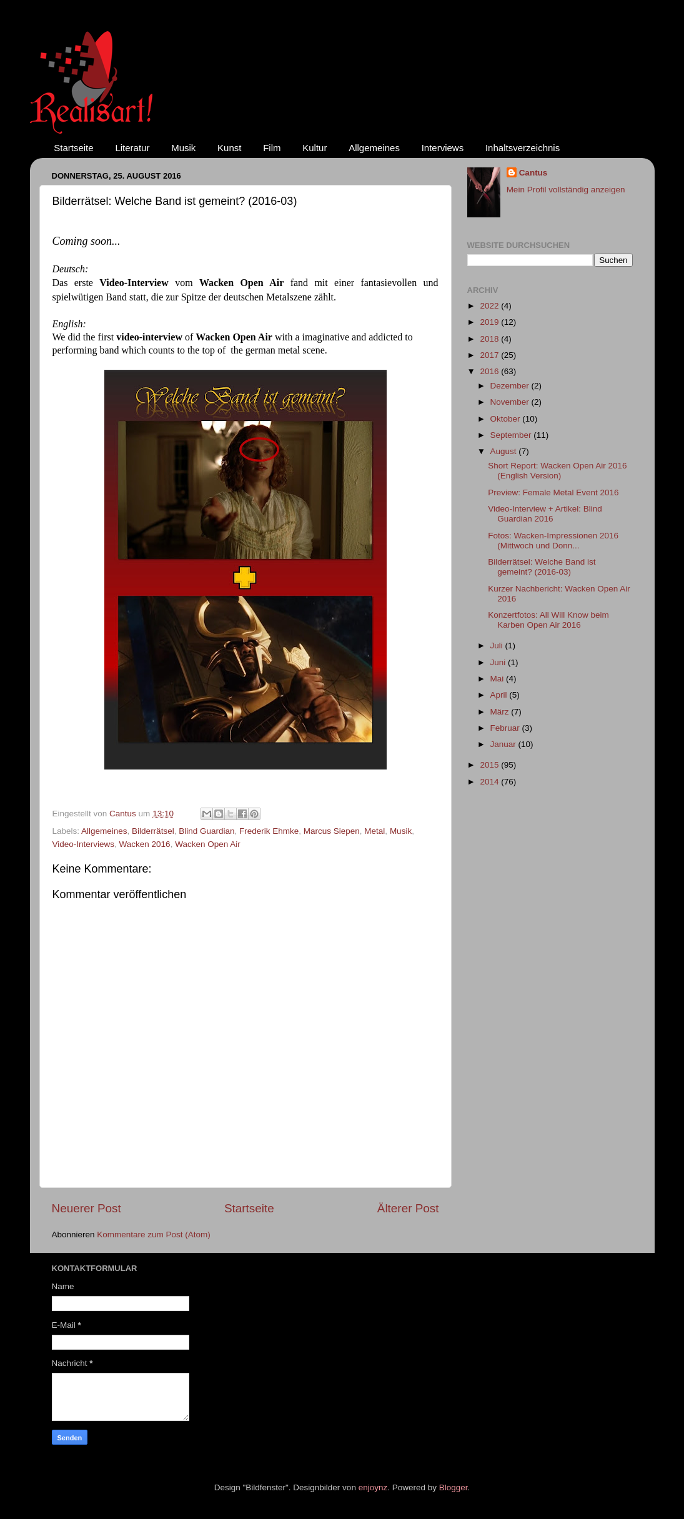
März (501, 711)
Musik (183, 147)
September (512, 435)
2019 (490, 322)
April (500, 695)
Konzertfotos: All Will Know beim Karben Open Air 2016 (548, 620)
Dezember (511, 385)
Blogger (453, 1487)
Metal (374, 831)
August (504, 451)
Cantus (533, 172)
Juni (499, 662)
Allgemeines (374, 147)
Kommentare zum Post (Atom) (154, 1234)
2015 (490, 764)
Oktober (506, 418)
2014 (490, 781)
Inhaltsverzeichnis (522, 147)
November (511, 402)
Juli (497, 645)
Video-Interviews (83, 844)
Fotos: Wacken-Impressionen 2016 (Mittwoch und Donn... (553, 540)
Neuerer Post (86, 1208)
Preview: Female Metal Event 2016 (553, 492)
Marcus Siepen (332, 831)
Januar (504, 744)
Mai (498, 678)
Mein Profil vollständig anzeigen (566, 189)
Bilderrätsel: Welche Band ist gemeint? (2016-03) (541, 566)
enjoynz (373, 1487)
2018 (490, 339)
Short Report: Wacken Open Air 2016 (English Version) (557, 470)
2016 (490, 371)
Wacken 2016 (145, 844)
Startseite (73, 147)
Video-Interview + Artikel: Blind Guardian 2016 (545, 513)
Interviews (443, 147)
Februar (506, 728)
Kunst (229, 147)
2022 (490, 305)
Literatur (132, 147)
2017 (490, 355)
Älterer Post (408, 1208)
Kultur (314, 147)
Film (271, 147)
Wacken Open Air (207, 844)
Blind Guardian (206, 831)
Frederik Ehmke (269, 831)
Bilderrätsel (153, 831)
